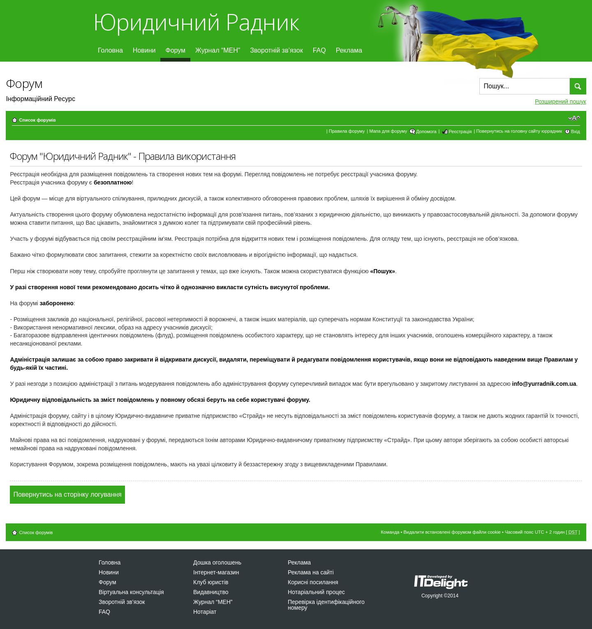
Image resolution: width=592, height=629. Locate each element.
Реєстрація (460, 131)
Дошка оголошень (217, 562)
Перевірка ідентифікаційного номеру (326, 605)
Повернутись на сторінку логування (67, 494)
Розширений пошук (560, 101)
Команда (390, 532)
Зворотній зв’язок (276, 50)
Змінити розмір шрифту (574, 118)
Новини (144, 50)
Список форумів (37, 120)
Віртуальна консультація (131, 592)
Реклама (349, 50)
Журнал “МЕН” (217, 50)
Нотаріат (204, 611)
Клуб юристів (210, 582)
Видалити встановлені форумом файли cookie (452, 532)
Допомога (426, 131)
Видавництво (211, 592)
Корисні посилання (313, 582)
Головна (110, 50)
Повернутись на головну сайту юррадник (519, 131)
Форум (175, 50)
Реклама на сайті (311, 572)
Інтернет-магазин (216, 572)
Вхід (575, 131)
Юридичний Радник (196, 21)
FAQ (319, 50)
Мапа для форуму (388, 131)
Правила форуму (347, 131)
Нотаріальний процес (316, 592)
